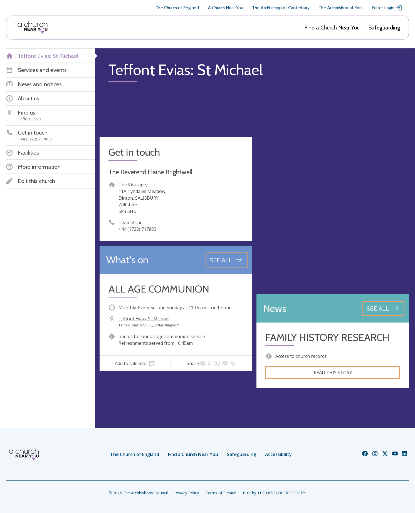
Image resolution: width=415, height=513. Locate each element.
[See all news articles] (383, 308)
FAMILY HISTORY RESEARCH (327, 337)
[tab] (135, 363)
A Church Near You (225, 7)
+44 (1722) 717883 (137, 229)
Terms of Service (221, 492)
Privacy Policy (186, 492)
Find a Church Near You (332, 27)
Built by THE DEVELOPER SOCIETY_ (275, 492)
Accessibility (278, 454)
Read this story (333, 373)
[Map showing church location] (332, 213)
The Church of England (177, 7)
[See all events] (227, 259)
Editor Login (387, 7)
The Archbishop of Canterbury (281, 7)
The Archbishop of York (340, 7)
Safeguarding (384, 27)
